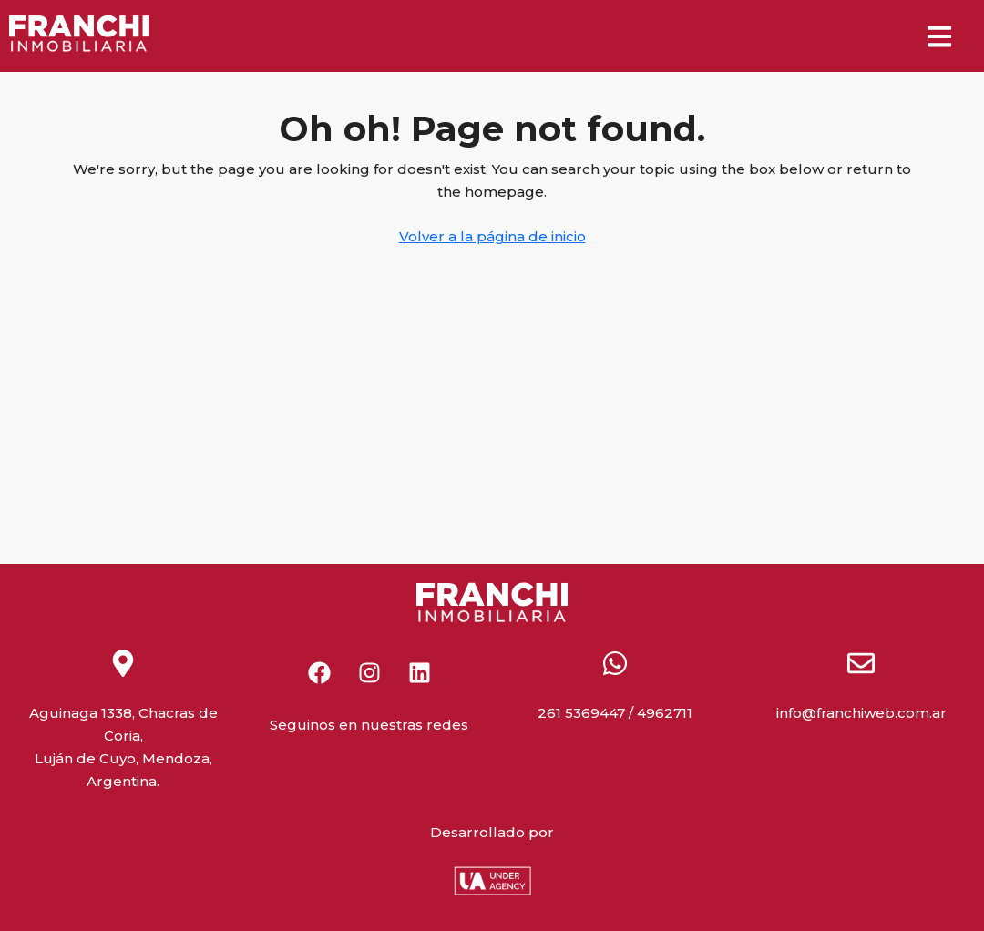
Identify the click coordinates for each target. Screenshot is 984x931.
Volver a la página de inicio (492, 236)
